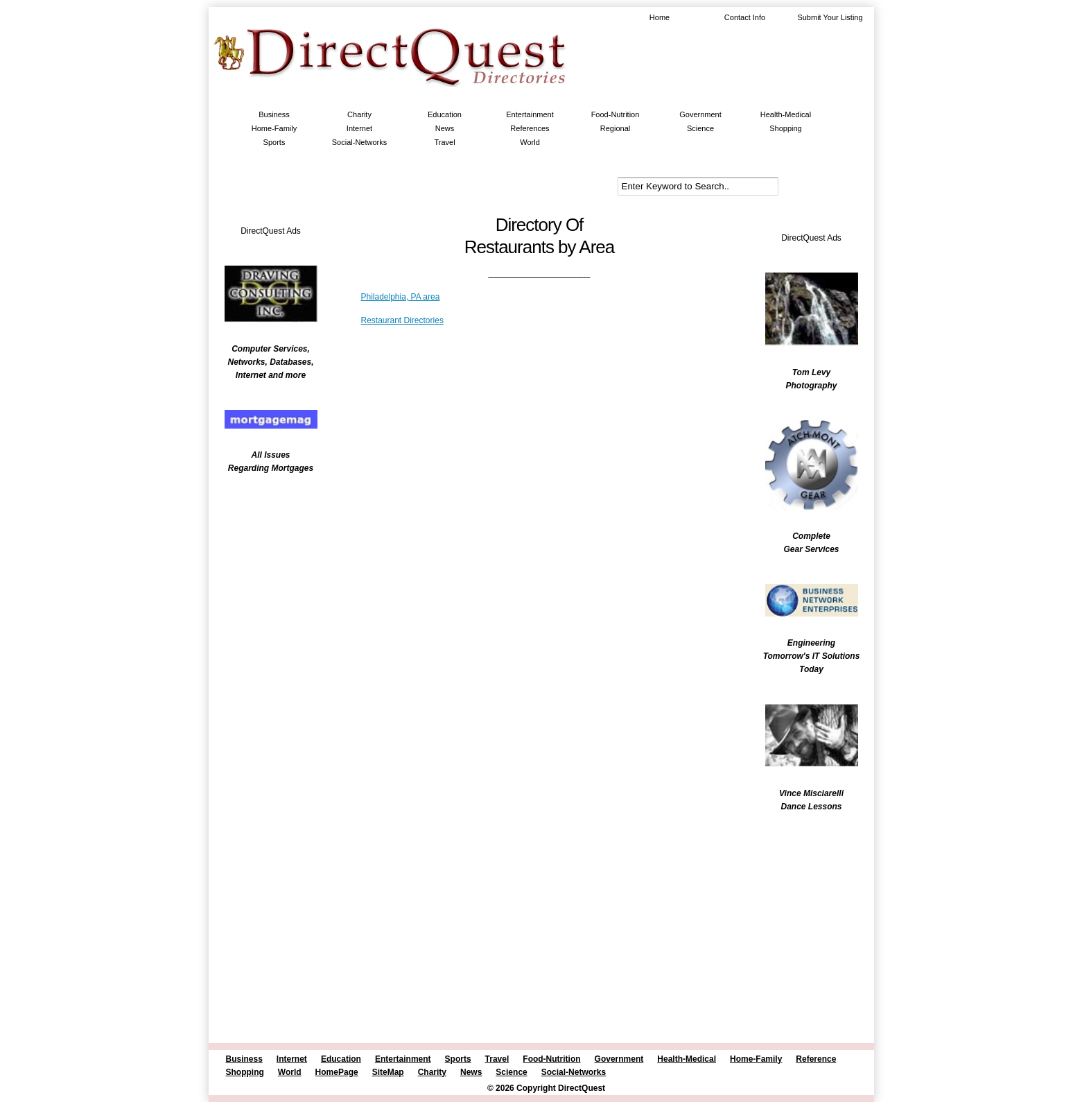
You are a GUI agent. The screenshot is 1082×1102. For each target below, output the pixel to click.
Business (274, 114)
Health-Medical (785, 114)
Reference (816, 1059)
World (530, 142)
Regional (615, 128)
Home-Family (274, 128)
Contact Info (744, 17)
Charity (359, 114)
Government (700, 114)
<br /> (264, 572)
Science (700, 128)
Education (445, 114)
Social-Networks (359, 142)
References (529, 128)
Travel (444, 142)
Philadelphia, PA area (400, 297)
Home (659, 17)
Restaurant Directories (402, 320)
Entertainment (529, 114)
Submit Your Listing (829, 17)
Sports (274, 142)
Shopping (785, 128)
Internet (359, 128)
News (445, 128)
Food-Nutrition (615, 114)
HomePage (336, 1072)
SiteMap (388, 1072)
